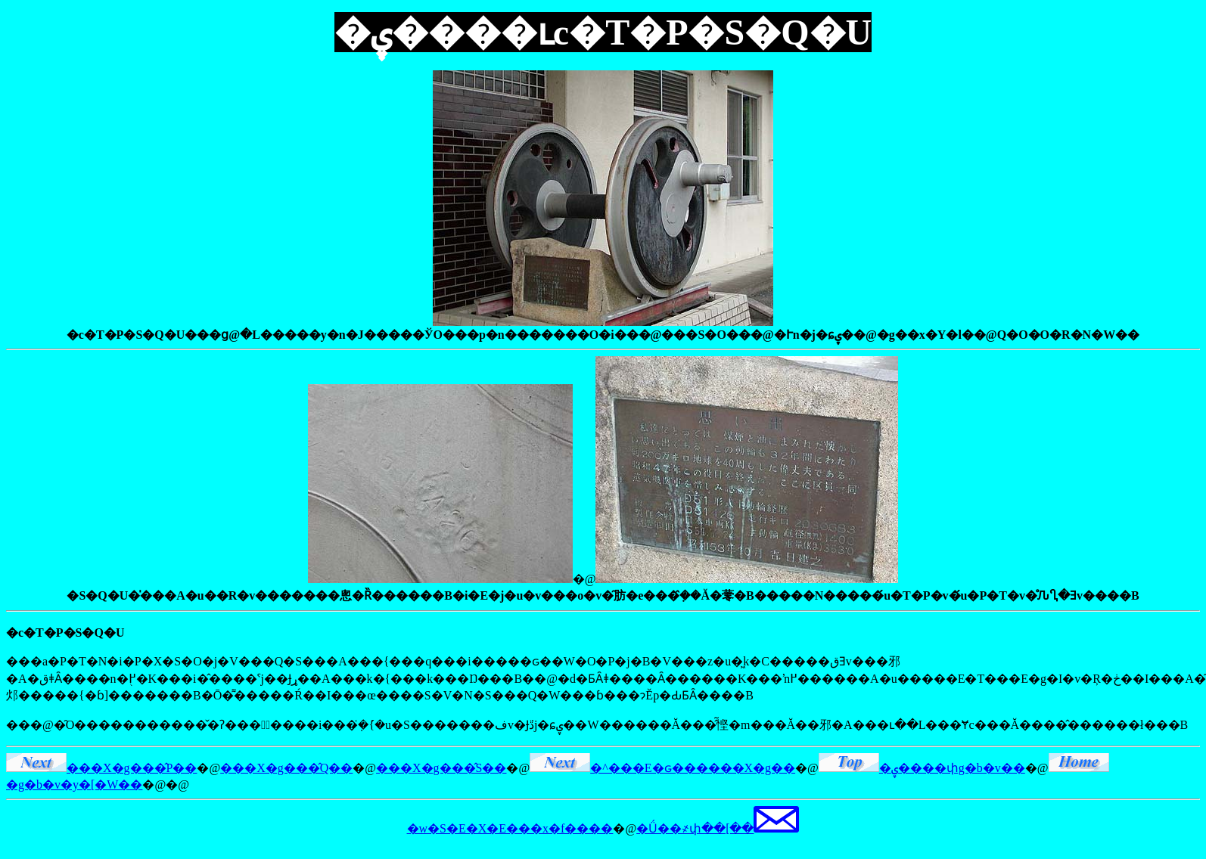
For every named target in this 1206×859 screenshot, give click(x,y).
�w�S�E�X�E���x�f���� (510, 828)
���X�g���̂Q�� (286, 767)
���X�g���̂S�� (441, 767)
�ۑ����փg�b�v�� (922, 767)
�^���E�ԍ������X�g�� (662, 767)
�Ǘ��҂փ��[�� (717, 828)
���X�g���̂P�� (101, 767)
